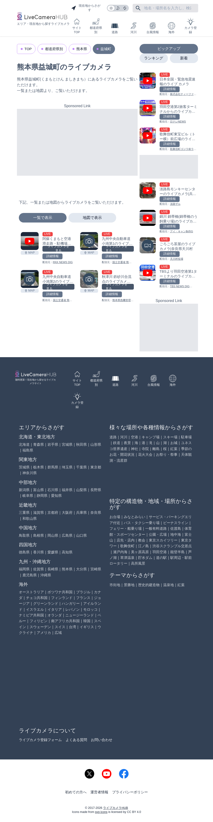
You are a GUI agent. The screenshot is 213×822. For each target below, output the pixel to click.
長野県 (95, 490)
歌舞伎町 (127, 546)
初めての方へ (76, 792)
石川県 (52, 490)
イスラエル (35, 609)
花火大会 (145, 454)
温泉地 (168, 585)
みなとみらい (134, 517)
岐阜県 (27, 495)
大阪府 (67, 512)
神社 (134, 449)
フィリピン (38, 621)
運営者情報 (99, 792)
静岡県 (42, 495)
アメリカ (44, 633)
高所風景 (138, 563)
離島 (156, 449)
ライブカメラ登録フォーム (40, 740)
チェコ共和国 (36, 598)
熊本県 (81, 49)
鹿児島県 (29, 575)
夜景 (127, 443)
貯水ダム (145, 558)
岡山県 (52, 535)
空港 (134, 437)
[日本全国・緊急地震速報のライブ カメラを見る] (169, 84)
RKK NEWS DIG (63, 262)
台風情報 (152, 28)
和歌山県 (29, 518)
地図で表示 (92, 218)
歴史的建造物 (149, 585)
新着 (184, 58)
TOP (28, 49)
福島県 (27, 450)
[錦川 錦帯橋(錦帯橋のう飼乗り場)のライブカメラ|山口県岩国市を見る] (169, 221)
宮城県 (67, 444)
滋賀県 (38, 512)
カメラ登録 (190, 26)
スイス (60, 627)
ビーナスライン (175, 523)
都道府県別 (96, 26)
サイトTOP (77, 26)
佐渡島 (175, 528)
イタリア (54, 609)
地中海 (175, 534)
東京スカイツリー (163, 540)
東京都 (95, 467)
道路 (114, 28)
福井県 (67, 490)
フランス (83, 598)
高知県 (67, 552)
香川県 (38, 552)
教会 (141, 540)
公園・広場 (158, 534)
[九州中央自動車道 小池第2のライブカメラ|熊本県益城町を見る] (30, 279)
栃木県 (38, 467)
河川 (133, 28)
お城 (173, 443)
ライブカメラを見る (58, 249)
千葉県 (81, 467)
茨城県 (24, 467)
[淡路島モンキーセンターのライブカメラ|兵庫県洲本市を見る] (169, 194)
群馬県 (52, 467)
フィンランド (62, 598)
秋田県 (81, 444)
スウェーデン (40, 627)
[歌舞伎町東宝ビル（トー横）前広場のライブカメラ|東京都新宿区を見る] (169, 139)
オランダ (54, 615)
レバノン (72, 609)
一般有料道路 (156, 528)
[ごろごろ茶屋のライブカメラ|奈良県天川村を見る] (169, 249)
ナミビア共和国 (31, 615)
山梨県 (81, 490)
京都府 (52, 512)
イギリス (87, 627)
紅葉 (173, 449)
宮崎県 (95, 569)
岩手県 (52, 444)
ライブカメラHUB (115, 808)
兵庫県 (81, 512)
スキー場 (170, 437)
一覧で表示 (42, 218)
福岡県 (24, 569)
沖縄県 (45, 575)
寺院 (145, 449)
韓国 (86, 621)
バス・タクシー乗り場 (142, 523)
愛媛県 (52, 552)
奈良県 (95, 512)
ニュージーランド (79, 615)
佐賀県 (38, 569)
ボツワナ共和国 (60, 592)
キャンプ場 (151, 437)
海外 (171, 28)
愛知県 (56, 495)
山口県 (81, 535)
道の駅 (161, 558)
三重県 (24, 512)
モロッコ (90, 609)
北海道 (24, 444)
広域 (58, 633)
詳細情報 (52, 256)
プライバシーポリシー (130, 792)
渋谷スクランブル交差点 (172, 546)
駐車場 (186, 437)
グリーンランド (45, 603)
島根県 (38, 535)
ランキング (153, 58)
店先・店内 (126, 540)
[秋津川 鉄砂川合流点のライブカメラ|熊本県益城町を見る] (89, 279)
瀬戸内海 (120, 552)
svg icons (101, 812)
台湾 (72, 627)
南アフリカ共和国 (65, 621)
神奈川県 (29, 473)
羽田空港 (159, 552)
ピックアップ (168, 49)
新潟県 (24, 490)
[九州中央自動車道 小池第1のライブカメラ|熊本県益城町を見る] (89, 241)
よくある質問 (76, 740)
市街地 (114, 585)
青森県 (38, 444)
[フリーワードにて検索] (138, 8)
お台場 (114, 517)
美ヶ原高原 (140, 552)
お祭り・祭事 (166, 454)
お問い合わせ (101, 740)
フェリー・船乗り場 (125, 528)
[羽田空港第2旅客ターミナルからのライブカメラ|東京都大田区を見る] (169, 112)
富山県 (38, 490)
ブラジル (83, 592)
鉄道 (116, 443)
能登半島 (177, 552)
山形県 (95, 444)
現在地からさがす (85, 8)
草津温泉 (127, 558)
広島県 (67, 535)
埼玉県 (67, 467)
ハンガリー (71, 603)
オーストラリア (31, 592)
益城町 (105, 49)
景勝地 (129, 585)
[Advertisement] (77, 142)
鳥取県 (24, 535)
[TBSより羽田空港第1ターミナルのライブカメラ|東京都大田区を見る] (169, 276)
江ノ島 (143, 546)
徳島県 (24, 552)
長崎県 (52, 569)
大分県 (81, 569)
